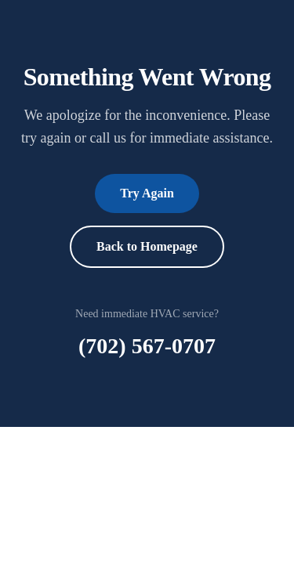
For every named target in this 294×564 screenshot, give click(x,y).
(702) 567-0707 (147, 346)
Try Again (147, 193)
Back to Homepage (147, 246)
